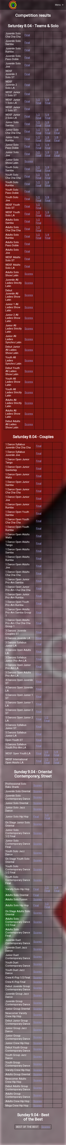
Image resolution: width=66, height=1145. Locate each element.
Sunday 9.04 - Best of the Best (33, 1117)
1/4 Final (47, 101)
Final (27, 35)
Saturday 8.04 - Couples (33, 437)
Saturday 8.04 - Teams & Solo (33, 26)
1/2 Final (38, 101)
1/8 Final (57, 131)
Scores (29, 161)
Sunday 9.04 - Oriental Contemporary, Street (33, 774)
